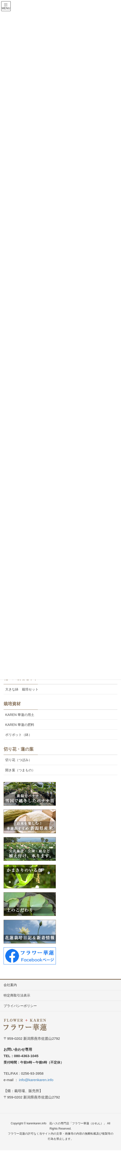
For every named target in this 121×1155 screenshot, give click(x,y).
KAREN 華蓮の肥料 (19, 725)
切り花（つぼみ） (18, 760)
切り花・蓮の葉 (19, 749)
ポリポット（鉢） (18, 735)
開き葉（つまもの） (20, 770)
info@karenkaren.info (36, 1080)
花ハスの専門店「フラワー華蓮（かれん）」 (77, 1123)
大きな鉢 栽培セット (22, 689)
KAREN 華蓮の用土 (19, 715)
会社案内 (10, 985)
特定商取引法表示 (17, 995)
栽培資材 (12, 703)
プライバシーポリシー (20, 1006)
